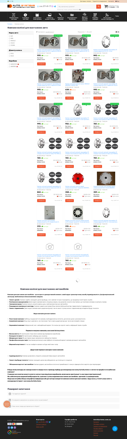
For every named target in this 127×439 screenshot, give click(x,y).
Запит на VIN (40, 427)
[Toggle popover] (115, 428)
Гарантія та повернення (100, 1)
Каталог (95, 433)
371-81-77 (44, 6)
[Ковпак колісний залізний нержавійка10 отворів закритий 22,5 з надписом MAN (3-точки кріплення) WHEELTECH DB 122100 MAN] (49, 41)
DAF (11, 36)
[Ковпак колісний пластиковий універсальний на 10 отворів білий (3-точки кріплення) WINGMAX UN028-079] (49, 212)
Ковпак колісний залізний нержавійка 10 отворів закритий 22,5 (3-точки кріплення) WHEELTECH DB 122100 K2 (77, 118)
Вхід (117, 1)
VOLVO (12, 43)
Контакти (111, 1)
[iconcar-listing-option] (118, 32)
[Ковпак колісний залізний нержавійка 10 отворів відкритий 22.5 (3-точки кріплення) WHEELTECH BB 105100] (106, 41)
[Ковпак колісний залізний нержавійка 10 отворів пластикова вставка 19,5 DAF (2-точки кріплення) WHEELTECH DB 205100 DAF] (77, 143)
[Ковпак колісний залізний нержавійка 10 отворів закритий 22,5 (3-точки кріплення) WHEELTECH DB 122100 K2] (78, 110)
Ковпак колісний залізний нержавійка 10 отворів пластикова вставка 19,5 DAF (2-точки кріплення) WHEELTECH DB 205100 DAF (77, 153)
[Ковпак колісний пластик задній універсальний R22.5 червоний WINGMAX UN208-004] (78, 178)
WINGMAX (13, 66)
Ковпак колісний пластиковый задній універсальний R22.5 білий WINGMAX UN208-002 (104, 187)
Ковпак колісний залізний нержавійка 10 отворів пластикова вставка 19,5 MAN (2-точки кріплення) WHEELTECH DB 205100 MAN (49, 153)
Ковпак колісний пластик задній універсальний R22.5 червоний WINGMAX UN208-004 (77, 187)
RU (12, 1)
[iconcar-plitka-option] (116, 32)
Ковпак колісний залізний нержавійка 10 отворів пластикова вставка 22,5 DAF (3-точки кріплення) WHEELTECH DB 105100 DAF (49, 187)
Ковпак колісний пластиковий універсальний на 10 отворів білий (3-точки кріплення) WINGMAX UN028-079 (48, 221)
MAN (11, 38)
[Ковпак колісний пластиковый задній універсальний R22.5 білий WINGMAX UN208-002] (106, 178)
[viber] (14, 427)
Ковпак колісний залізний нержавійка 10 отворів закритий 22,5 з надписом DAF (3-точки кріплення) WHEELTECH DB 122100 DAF (77, 50)
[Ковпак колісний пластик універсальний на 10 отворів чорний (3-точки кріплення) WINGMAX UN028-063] (78, 212)
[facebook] (8, 427)
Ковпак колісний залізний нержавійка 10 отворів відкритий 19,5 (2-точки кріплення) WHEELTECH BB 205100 (105, 221)
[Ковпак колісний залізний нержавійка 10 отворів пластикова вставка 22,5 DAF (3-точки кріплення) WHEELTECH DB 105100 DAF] (49, 177)
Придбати (41, 64)
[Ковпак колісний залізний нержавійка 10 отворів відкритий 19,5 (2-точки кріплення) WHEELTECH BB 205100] (106, 212)
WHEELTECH (14, 64)
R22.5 (11, 56)
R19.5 (11, 53)
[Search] (98, 7)
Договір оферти (98, 428)
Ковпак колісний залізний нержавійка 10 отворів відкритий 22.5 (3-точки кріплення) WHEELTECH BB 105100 (105, 50)
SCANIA (12, 45)
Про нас (95, 435)
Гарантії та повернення (100, 426)
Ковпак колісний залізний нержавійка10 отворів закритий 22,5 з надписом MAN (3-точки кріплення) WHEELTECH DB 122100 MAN (49, 50)
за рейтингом (50, 32)
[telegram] (11, 427)
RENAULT (12, 40)
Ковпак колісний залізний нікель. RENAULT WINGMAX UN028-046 (77, 84)
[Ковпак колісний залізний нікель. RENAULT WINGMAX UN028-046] (78, 76)
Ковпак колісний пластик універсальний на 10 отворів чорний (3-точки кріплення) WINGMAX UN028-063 (77, 221)
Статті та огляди (98, 431)
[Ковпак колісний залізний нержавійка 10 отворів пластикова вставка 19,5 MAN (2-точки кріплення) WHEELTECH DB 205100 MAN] (49, 143)
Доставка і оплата (85, 1)
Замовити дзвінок (41, 424)
